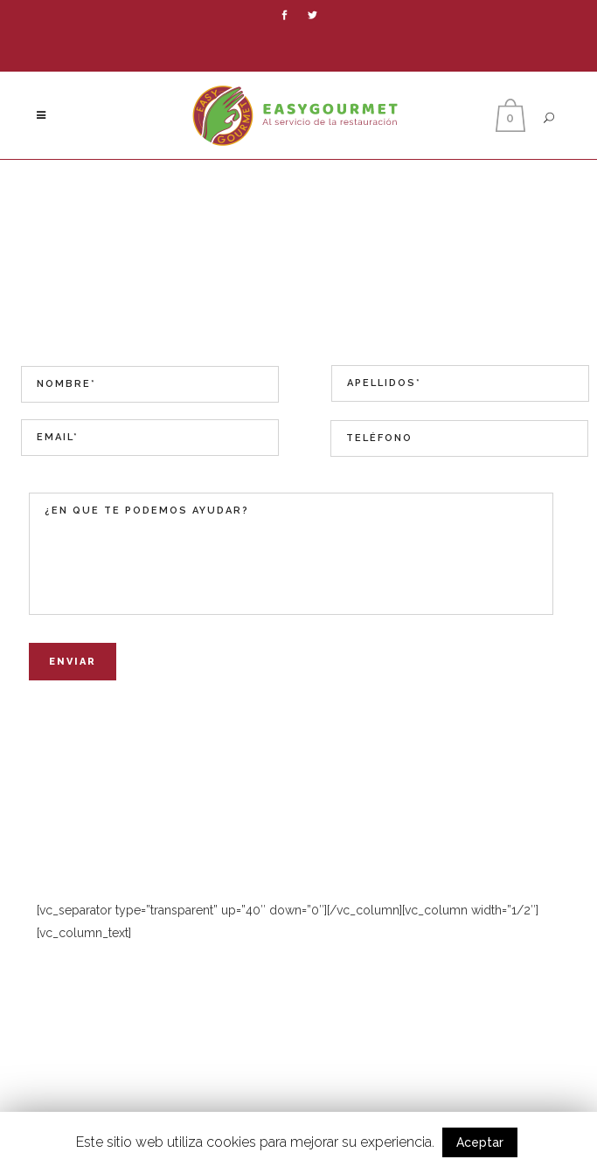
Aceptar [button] (479, 1142)
